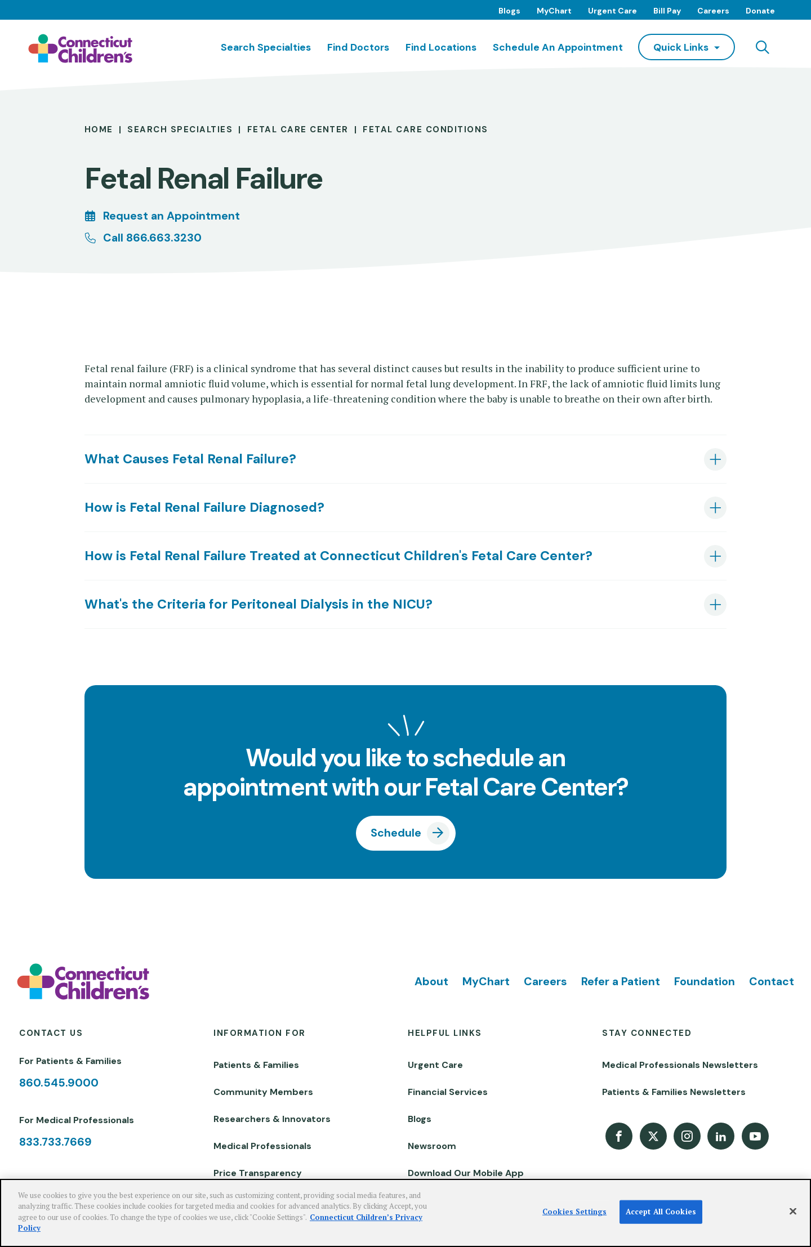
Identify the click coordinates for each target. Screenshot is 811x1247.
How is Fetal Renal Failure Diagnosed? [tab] (204, 507)
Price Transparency (257, 1173)
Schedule (396, 832)
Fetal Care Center (298, 129)
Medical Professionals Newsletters (680, 1065)
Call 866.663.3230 (152, 237)
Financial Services (448, 1092)
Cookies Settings (574, 1211)
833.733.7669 (55, 1141)
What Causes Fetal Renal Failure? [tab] (190, 458)
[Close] (793, 1211)
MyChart (554, 11)
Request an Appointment (171, 215)
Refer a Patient (620, 981)
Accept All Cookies (661, 1211)
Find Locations (441, 47)
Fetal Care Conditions (425, 129)
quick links (680, 47)
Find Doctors (358, 47)
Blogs (509, 11)
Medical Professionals (262, 1146)
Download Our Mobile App (466, 1173)
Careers (713, 11)
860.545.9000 (59, 1082)
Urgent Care (612, 11)
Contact (771, 981)
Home (98, 129)
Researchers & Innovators (272, 1119)
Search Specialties (266, 47)
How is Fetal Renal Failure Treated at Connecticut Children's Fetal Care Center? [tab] (338, 555)
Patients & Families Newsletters (674, 1092)
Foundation (704, 981)
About (431, 981)
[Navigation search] (762, 47)
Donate (760, 11)
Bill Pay (667, 11)
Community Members (263, 1092)
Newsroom (432, 1146)
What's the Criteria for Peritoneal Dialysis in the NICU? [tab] (258, 604)
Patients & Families (256, 1065)
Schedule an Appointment (558, 47)
